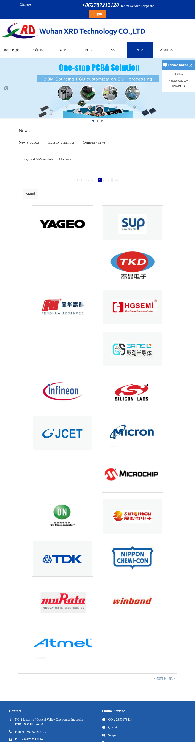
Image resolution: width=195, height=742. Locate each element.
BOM (62, 50)
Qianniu (113, 727)
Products (36, 50)
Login (97, 14)
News (140, 50)
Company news (94, 142)
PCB (88, 50)
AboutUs (166, 50)
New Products (29, 142)
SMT (114, 50)
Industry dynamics (61, 142)
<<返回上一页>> (164, 678)
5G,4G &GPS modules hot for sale (47, 159)
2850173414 (124, 719)
